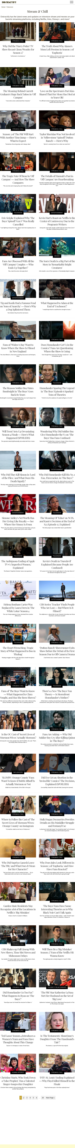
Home (3, 7)
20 (43, 1098)
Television (10, 7)
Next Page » (50, 1098)
